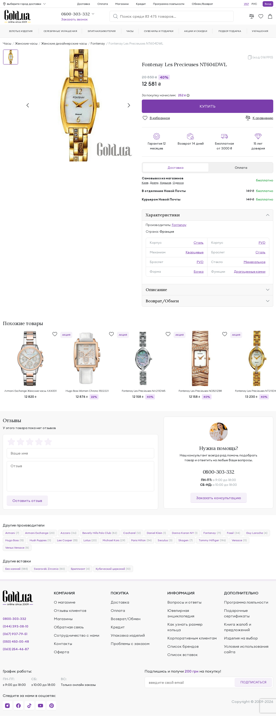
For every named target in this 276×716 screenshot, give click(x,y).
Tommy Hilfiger (212, 540)
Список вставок (182, 654)
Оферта (61, 652)
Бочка (198, 271)
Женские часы (26, 43)
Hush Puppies (40, 540)
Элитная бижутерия (102, 31)
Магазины (63, 618)
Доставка (175, 168)
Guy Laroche (256, 533)
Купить (207, 106)
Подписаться (253, 682)
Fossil (233, 533)
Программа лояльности (168, 4)
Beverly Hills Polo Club (99, 533)
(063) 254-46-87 (16, 649)
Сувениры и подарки (159, 31)
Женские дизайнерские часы (64, 43)
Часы (7, 43)
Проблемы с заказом (130, 643)
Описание (156, 289)
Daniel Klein (156, 533)
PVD (262, 243)
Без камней (16, 569)
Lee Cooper (67, 540)
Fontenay (98, 43)
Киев (145, 182)
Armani (12, 533)
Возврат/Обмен (162, 301)
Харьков (165, 182)
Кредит (141, 4)
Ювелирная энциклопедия (180, 613)
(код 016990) (263, 57)
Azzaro (68, 533)
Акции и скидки (195, 31)
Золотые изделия (21, 31)
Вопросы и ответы (184, 602)
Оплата (241, 168)
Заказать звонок (74, 19)
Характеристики (163, 215)
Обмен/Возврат (202, 4)
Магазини (122, 4)
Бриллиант (80, 569)
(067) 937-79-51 (15, 634)
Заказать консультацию (218, 497)
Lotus (90, 540)
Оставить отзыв (27, 500)
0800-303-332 (218, 472)
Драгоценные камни (249, 271)
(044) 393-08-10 (15, 626)
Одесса (178, 182)
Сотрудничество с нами (76, 635)
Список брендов (183, 646)
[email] (191, 682)
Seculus (165, 540)
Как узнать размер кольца (185, 627)
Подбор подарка (229, 31)
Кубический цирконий (113, 569)
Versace (239, 540)
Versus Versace (17, 548)
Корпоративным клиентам (192, 638)
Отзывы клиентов (70, 610)
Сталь (198, 243)
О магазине (64, 602)
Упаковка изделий (128, 635)
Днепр (154, 182)
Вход (268, 4)
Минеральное (254, 262)
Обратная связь (69, 627)
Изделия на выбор (241, 638)
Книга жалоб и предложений (237, 627)
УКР (246, 4)
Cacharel (132, 533)
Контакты (63, 643)
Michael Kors (114, 540)
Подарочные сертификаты (237, 613)
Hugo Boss (14, 540)
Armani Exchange (40, 533)
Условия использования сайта (246, 649)
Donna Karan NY (185, 533)
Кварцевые (194, 252)
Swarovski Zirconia (49, 569)
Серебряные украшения (60, 31)
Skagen (185, 540)
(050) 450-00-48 (16, 641)
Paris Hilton (141, 540)
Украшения (260, 31)
